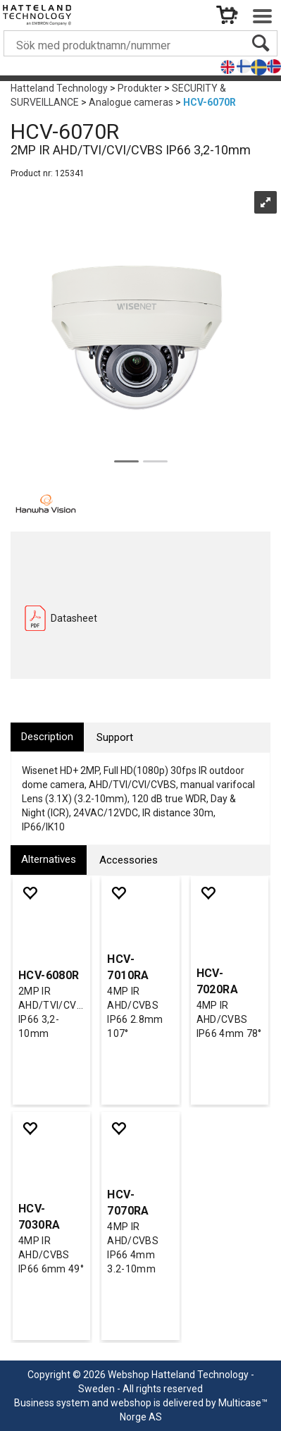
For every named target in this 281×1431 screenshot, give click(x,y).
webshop (131, 1402)
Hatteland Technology (59, 88)
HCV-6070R (209, 102)
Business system (51, 1402)
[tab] (47, 737)
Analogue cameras (131, 102)
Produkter (140, 88)
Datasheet (74, 618)
